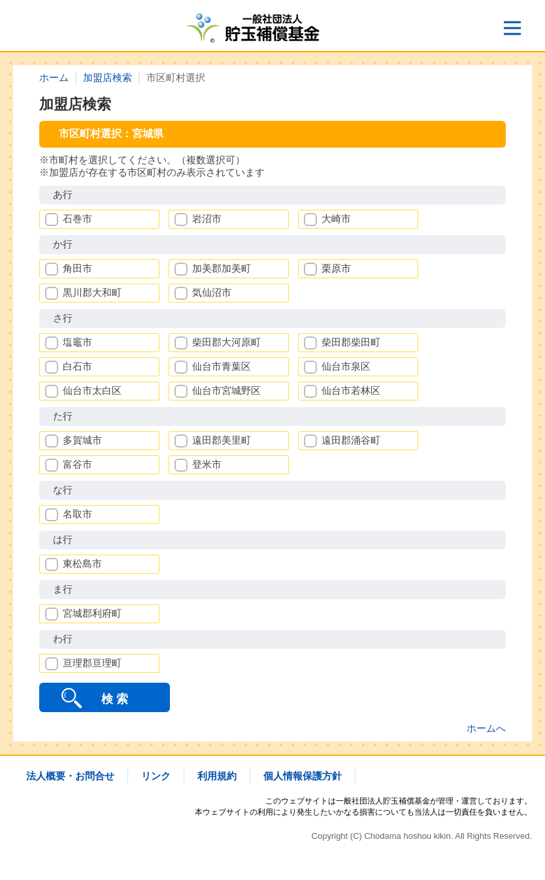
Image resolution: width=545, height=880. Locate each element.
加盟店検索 (107, 77)
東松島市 (82, 563)
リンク (156, 775)
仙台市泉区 (346, 366)
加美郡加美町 (221, 268)
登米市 (207, 464)
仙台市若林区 (351, 390)
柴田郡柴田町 (351, 342)
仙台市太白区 (92, 390)
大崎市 (336, 218)
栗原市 (336, 268)
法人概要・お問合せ (70, 775)
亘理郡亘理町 (92, 662)
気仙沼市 (211, 292)
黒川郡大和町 (92, 292)
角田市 (77, 268)
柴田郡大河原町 (226, 342)
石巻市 (77, 218)
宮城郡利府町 (92, 613)
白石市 (77, 366)
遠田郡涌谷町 (351, 440)
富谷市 (77, 464)
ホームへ (486, 728)
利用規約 (217, 775)
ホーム (54, 77)
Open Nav (518, 23)
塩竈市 (77, 342)
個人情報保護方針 (302, 775)
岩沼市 (207, 218)
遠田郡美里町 (221, 440)
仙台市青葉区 (221, 366)
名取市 (77, 513)
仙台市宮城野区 (226, 390)
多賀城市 (82, 440)
